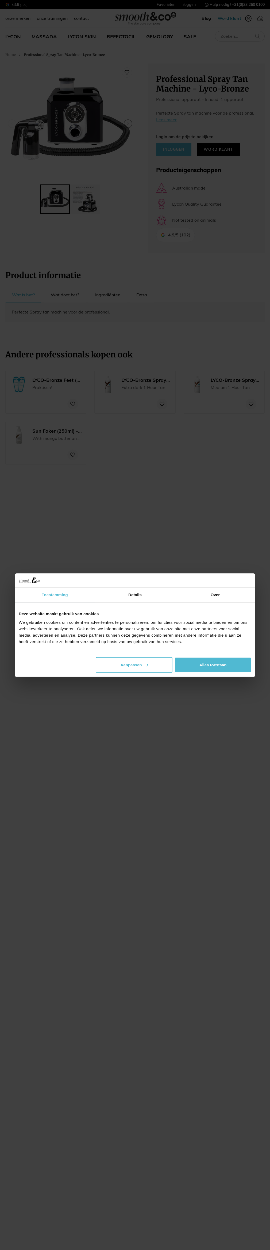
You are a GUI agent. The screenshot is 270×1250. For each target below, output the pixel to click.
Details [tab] (135, 594)
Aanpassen (134, 664)
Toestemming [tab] (55, 594)
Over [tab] (215, 594)
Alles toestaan (213, 664)
